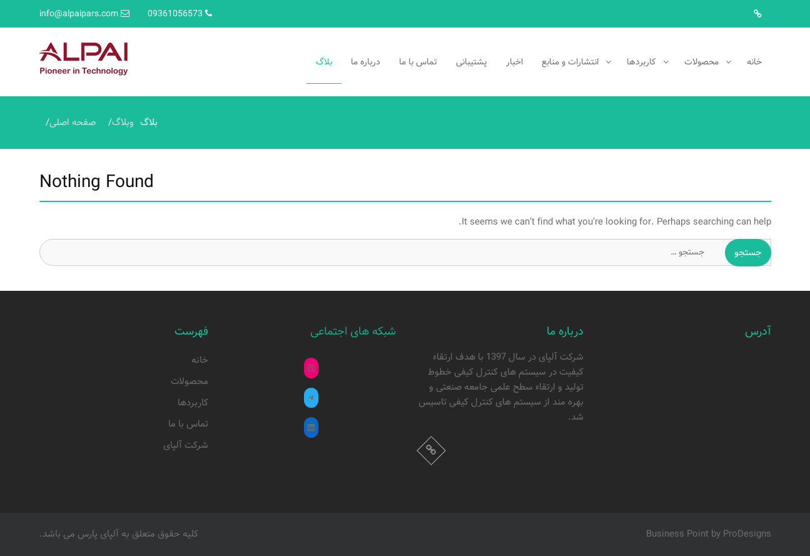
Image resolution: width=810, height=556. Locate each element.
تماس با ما (418, 62)
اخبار (514, 62)
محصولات (701, 62)
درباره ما (365, 62)
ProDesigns (747, 534)
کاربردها (641, 62)
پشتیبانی (471, 62)
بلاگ (324, 62)
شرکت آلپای (185, 445)
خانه (754, 62)
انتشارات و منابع (570, 62)
